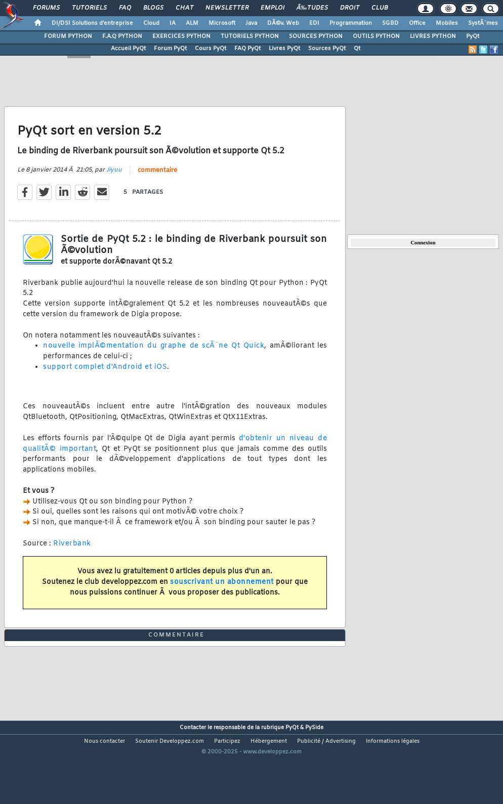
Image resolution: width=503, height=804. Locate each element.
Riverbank (72, 556)
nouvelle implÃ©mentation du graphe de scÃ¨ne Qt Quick (153, 358)
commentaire (157, 182)
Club (379, 8)
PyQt (472, 36)
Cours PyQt (210, 48)
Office (417, 23)
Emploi (272, 8)
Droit (349, 8)
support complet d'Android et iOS (105, 379)
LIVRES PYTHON (433, 36)
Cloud (151, 23)
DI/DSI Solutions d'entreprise (92, 23)
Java (251, 23)
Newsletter (226, 8)
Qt (357, 48)
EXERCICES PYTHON (181, 36)
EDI (314, 23)
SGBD (390, 23)
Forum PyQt (170, 48)
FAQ (125, 8)
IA (173, 23)
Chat (184, 8)
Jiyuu (114, 182)
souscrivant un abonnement (222, 594)
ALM (192, 23)
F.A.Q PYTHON (122, 36)
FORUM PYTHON (68, 36)
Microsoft (221, 23)
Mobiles (447, 23)
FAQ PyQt (247, 48)
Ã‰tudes (312, 8)
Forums (46, 8)
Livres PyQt (284, 48)
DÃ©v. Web (283, 23)
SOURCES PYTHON (316, 36)
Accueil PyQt (128, 48)
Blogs (153, 8)
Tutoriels (89, 8)
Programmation (350, 23)
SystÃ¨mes (483, 23)
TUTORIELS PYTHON (250, 36)
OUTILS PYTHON (376, 36)
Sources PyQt (327, 48)
